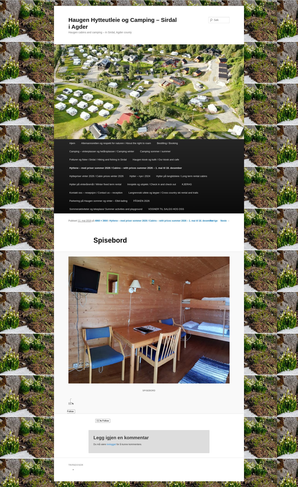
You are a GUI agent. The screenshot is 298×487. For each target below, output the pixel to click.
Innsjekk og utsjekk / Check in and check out (151, 184)
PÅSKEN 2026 (141, 200)
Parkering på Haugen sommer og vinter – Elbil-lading (98, 200)
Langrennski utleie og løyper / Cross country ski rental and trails (163, 192)
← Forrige (212, 220)
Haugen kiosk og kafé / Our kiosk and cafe (156, 159)
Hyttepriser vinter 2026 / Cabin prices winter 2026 (96, 176)
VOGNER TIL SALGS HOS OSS (166, 209)
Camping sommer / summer (155, 151)
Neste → (225, 220)
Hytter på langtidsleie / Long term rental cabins (181, 176)
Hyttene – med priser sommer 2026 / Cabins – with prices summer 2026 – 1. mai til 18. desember (125, 168)
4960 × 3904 (101, 220)
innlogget (111, 444)
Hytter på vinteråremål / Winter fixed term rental (95, 184)
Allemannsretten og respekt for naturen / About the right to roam (116, 143)
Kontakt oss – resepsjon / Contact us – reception (96, 192)
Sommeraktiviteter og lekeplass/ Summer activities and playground (105, 209)
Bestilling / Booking (167, 143)
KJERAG (187, 184)
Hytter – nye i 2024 (139, 176)
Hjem (72, 143)
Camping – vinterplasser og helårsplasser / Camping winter (101, 151)
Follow (103, 420)
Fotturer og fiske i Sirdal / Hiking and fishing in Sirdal (98, 159)
